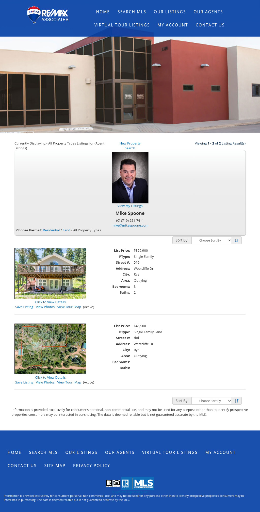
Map (77, 307)
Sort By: (182, 240)
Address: (123, 268)
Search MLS (132, 11)
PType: (124, 256)
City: (126, 274)
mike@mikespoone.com (129, 225)
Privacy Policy (91, 465)
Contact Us (210, 25)
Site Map (55, 465)
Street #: (123, 262)
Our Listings (170, 11)
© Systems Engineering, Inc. (130, 492)
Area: (125, 280)
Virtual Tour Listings (122, 25)
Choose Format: (29, 230)
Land (66, 230)
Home (103, 11)
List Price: (122, 250)
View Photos (45, 307)
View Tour (65, 307)
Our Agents (208, 11)
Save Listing (24, 307)
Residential (51, 230)
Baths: (125, 292)
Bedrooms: (121, 286)
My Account (173, 25)
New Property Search (129, 145)
